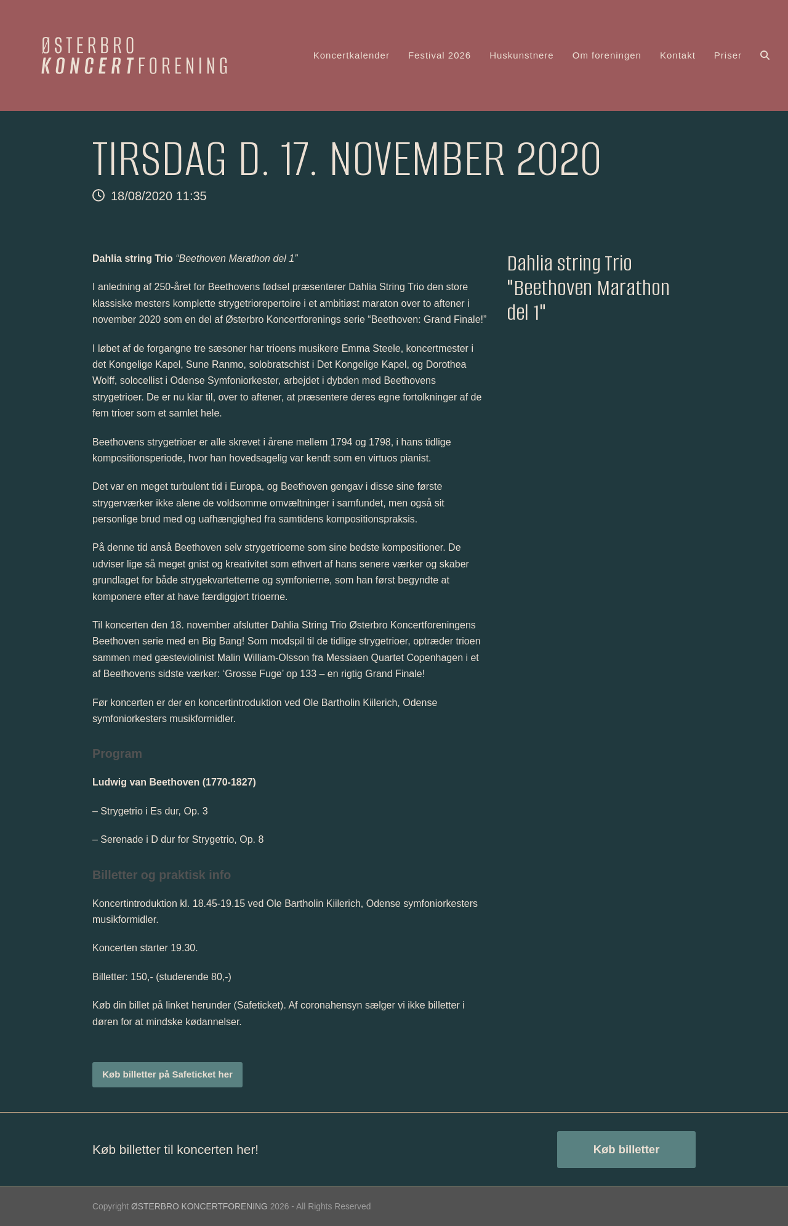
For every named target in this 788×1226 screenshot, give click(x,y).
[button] (765, 55)
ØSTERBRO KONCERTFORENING (199, 1206)
